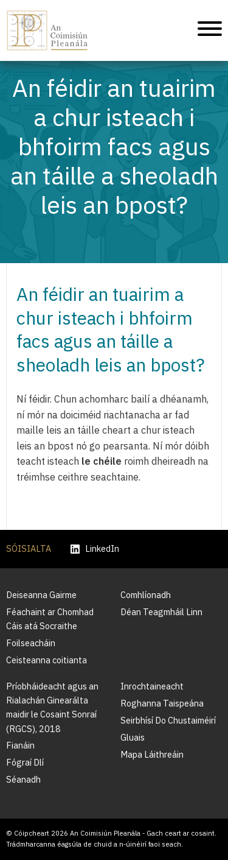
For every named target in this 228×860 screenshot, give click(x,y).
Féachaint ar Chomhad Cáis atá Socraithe (50, 619)
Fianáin (20, 745)
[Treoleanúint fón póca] (210, 30)
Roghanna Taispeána (162, 703)
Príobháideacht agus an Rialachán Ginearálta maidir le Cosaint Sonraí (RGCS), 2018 (52, 707)
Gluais (132, 737)
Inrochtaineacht (152, 686)
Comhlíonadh (145, 595)
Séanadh (23, 779)
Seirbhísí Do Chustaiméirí (168, 720)
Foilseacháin (30, 643)
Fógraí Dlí (25, 762)
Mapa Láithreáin (152, 754)
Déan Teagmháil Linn (161, 612)
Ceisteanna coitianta (46, 660)
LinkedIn (95, 549)
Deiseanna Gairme (41, 595)
